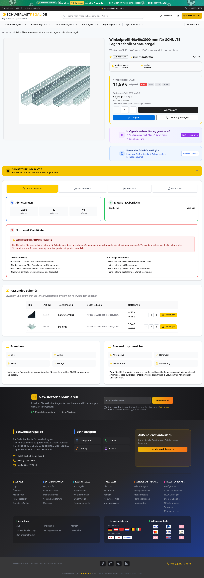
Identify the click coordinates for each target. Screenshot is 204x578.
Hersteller (131, 188)
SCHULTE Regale (172, 498)
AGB (19, 525)
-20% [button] (143, 84)
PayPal (136, 117)
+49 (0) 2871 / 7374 (195, 8)
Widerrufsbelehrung (26, 530)
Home (5, 32)
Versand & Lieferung (52, 498)
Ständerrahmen (171, 503)
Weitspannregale (81, 494)
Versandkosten (84, 188)
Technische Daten (34, 188)
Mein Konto (18, 494)
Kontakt (107, 494)
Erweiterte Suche (21, 503)
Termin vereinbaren (162, 449)
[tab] (102, 170)
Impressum (49, 525)
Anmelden (162, 400)
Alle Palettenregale (173, 490)
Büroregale (78, 486)
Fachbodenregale (81, 503)
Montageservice (50, 494)
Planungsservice (50, 490)
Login (15, 486)
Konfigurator (140, 503)
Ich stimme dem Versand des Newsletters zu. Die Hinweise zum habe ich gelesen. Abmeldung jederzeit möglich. (138, 408)
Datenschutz (164, 407)
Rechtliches (176, 188)
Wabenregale (79, 490)
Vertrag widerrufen (52, 530)
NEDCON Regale (171, 494)
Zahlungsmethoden (26, 535)
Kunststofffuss (66, 314)
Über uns (17, 490)
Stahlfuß (62, 326)
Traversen (168, 507)
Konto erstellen (20, 498)
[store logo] (24, 14)
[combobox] (103, 16)
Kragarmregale (80, 498)
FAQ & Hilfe (48, 486)
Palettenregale (141, 486)
